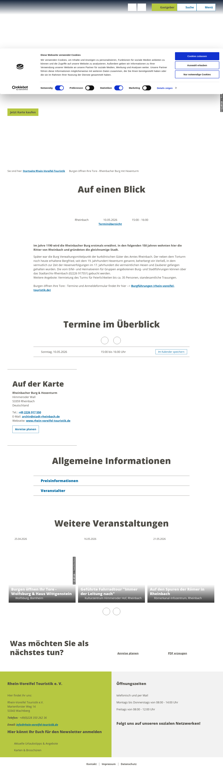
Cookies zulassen (197, 7)
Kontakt (91, 764)
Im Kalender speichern (171, 351)
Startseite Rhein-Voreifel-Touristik (44, 171)
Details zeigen (165, 39)
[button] (22, 112)
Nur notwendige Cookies (197, 26)
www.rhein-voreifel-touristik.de (48, 420)
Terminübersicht (110, 224)
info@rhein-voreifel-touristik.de (37, 724)
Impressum (109, 764)
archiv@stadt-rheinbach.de (41, 416)
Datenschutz (129, 764)
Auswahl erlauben (197, 16)
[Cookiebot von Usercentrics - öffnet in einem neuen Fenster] (20, 39)
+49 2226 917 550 (30, 412)
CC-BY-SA (74, 578)
